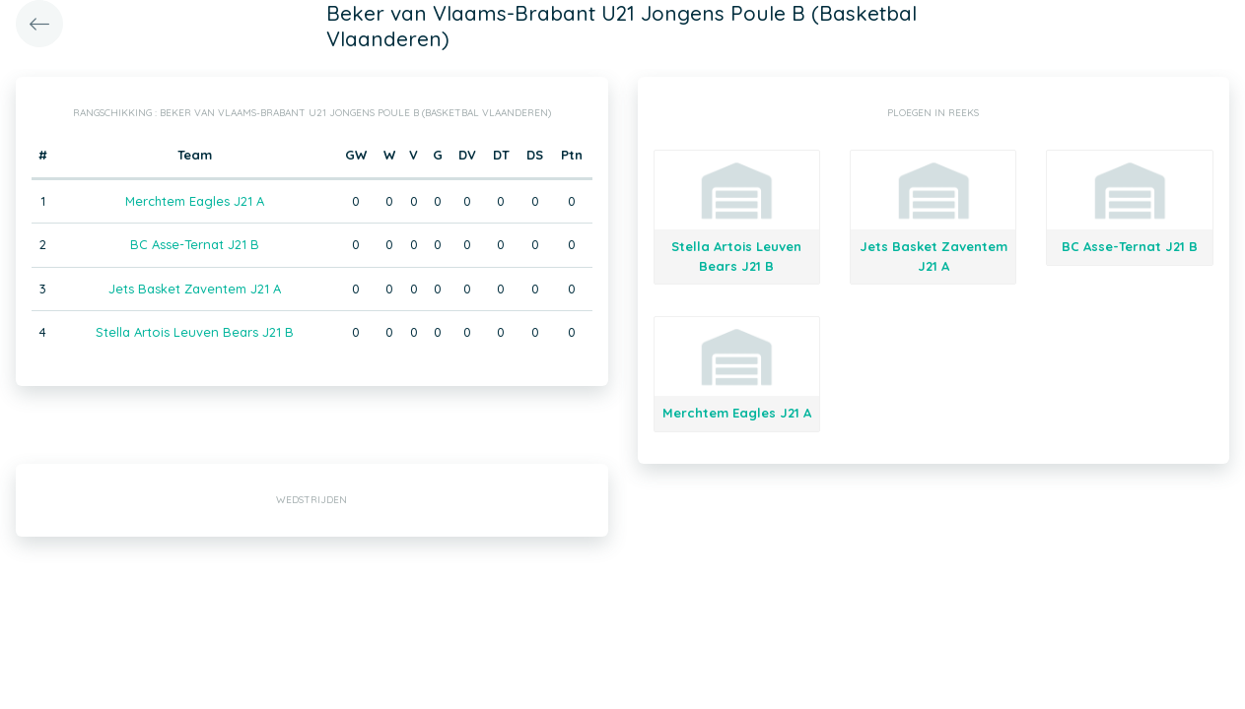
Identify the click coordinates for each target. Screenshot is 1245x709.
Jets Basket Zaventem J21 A (194, 288)
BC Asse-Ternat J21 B (194, 244)
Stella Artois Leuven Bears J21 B (195, 332)
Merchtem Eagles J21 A (194, 201)
